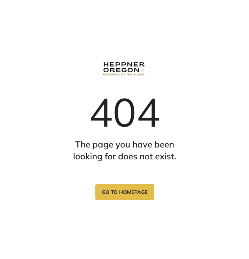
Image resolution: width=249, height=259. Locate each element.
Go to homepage (125, 192)
